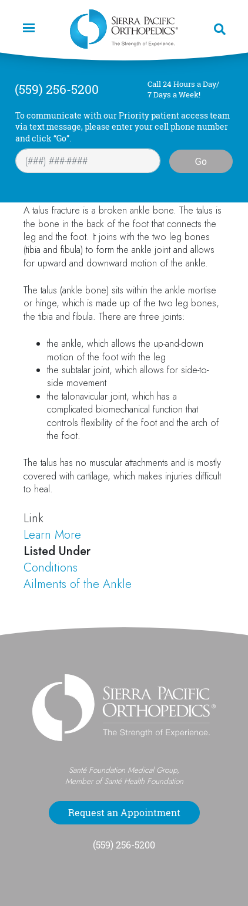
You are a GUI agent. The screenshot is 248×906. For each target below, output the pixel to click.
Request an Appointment (124, 812)
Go (201, 161)
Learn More (52, 534)
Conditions (51, 567)
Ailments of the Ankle (78, 584)
